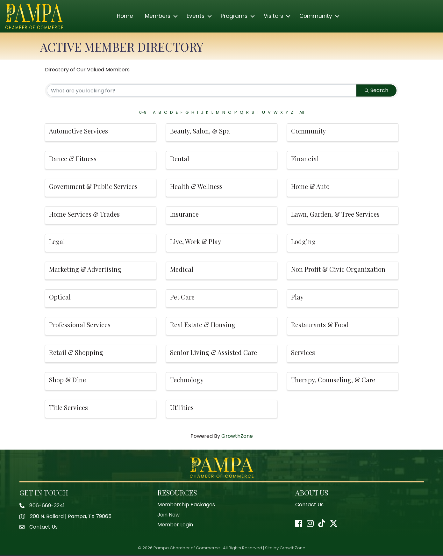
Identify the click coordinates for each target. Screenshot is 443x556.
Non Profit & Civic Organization (338, 269)
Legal (57, 242)
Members (157, 16)
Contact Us (309, 505)
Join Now (168, 515)
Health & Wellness (196, 186)
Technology (187, 380)
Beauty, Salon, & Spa (200, 131)
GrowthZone (237, 436)
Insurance (184, 214)
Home (125, 16)
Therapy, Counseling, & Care (333, 380)
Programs (234, 16)
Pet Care (182, 297)
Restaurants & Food (320, 325)
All (301, 112)
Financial (305, 159)
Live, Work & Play (195, 242)
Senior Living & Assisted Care (213, 352)
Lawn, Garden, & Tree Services (335, 214)
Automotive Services (78, 131)
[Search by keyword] (202, 91)
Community (315, 16)
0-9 (142, 112)
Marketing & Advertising (85, 269)
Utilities (182, 407)
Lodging (303, 242)
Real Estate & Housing (202, 325)
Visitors (273, 16)
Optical (60, 297)
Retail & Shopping (76, 352)
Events (195, 16)
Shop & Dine (67, 380)
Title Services (68, 407)
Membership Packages (186, 505)
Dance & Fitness (72, 159)
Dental (179, 159)
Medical (181, 269)
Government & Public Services (93, 186)
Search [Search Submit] (376, 90)
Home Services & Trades (84, 214)
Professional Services (80, 325)
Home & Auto (310, 186)
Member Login (175, 525)
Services (303, 352)
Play (297, 297)
